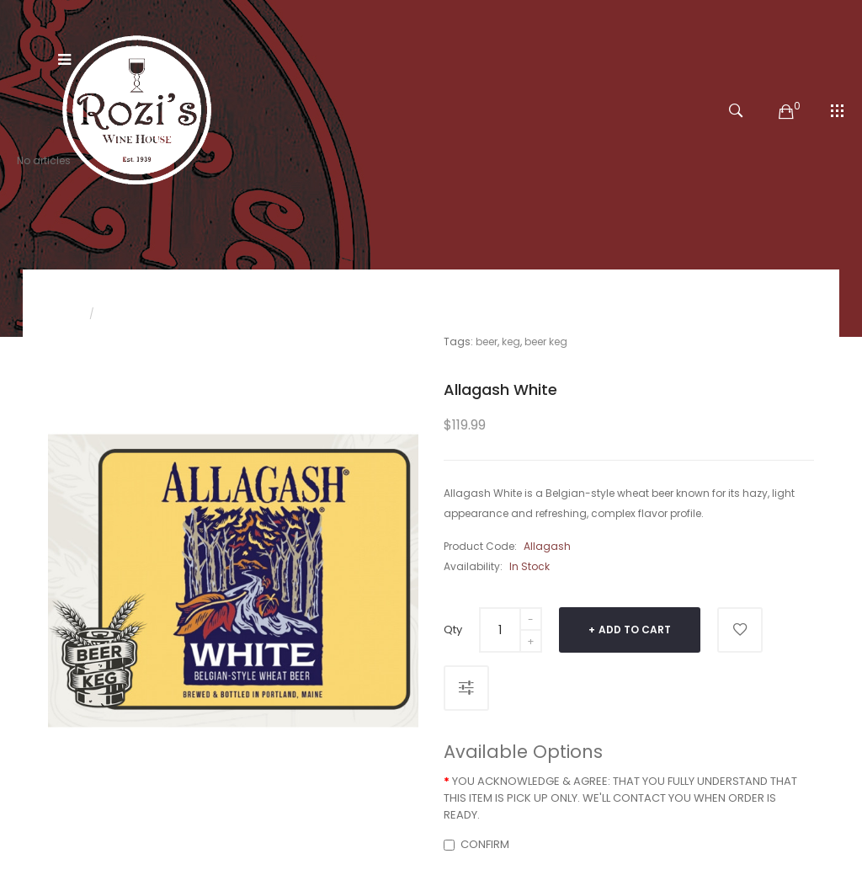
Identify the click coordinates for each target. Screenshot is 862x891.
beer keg (545, 341)
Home (63, 314)
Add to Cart (635, 629)
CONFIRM (476, 844)
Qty (453, 630)
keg (511, 341)
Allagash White (144, 314)
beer (487, 341)
